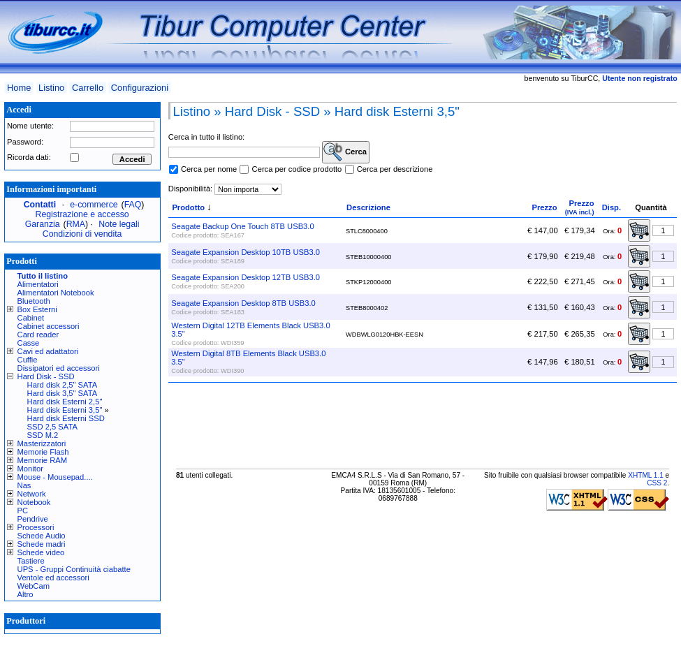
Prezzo (544, 207)
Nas (24, 485)
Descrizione (368, 207)
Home (19, 87)
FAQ (133, 205)
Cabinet (31, 318)
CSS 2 (657, 483)
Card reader (38, 334)
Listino (51, 87)
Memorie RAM (42, 460)
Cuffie (27, 359)
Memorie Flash (43, 452)
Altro (25, 594)
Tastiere (31, 561)
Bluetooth (33, 301)
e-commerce (93, 205)
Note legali (118, 224)
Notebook (34, 502)
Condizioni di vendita (82, 234)
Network (31, 494)
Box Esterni (37, 309)
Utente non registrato (639, 78)
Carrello (87, 87)
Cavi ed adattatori (48, 351)
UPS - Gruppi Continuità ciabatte (74, 569)
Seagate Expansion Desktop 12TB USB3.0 (245, 277)
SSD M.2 (43, 435)
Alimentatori (38, 284)
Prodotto (188, 207)
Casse (28, 343)
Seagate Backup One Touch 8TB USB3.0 (242, 226)
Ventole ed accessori (53, 577)
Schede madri (41, 544)
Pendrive (32, 519)
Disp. (611, 207)
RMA (75, 224)
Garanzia (42, 224)
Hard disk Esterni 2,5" (65, 401)
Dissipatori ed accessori (58, 368)
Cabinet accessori (48, 326)
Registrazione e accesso (82, 214)
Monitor (30, 468)
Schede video (41, 552)
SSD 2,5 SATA (52, 427)
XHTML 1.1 (646, 475)
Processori (35, 527)
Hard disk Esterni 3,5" (65, 410)
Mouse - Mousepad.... (55, 477)
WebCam (33, 586)
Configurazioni (139, 87)
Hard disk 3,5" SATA (62, 393)
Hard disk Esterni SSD (66, 418)
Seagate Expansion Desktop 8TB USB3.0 (243, 303)
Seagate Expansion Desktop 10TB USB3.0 (245, 252)
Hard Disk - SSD (46, 376)
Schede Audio (41, 535)
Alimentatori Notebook (55, 292)
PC (23, 510)
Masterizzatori (41, 443)
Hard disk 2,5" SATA (62, 385)
